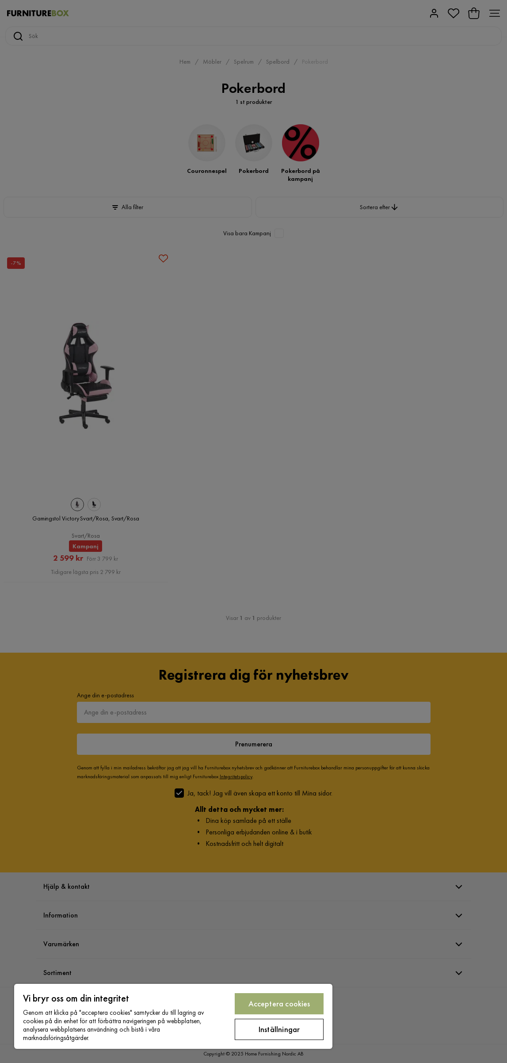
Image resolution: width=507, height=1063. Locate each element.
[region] (173, 1016)
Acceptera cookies (279, 1003)
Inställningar (279, 1029)
